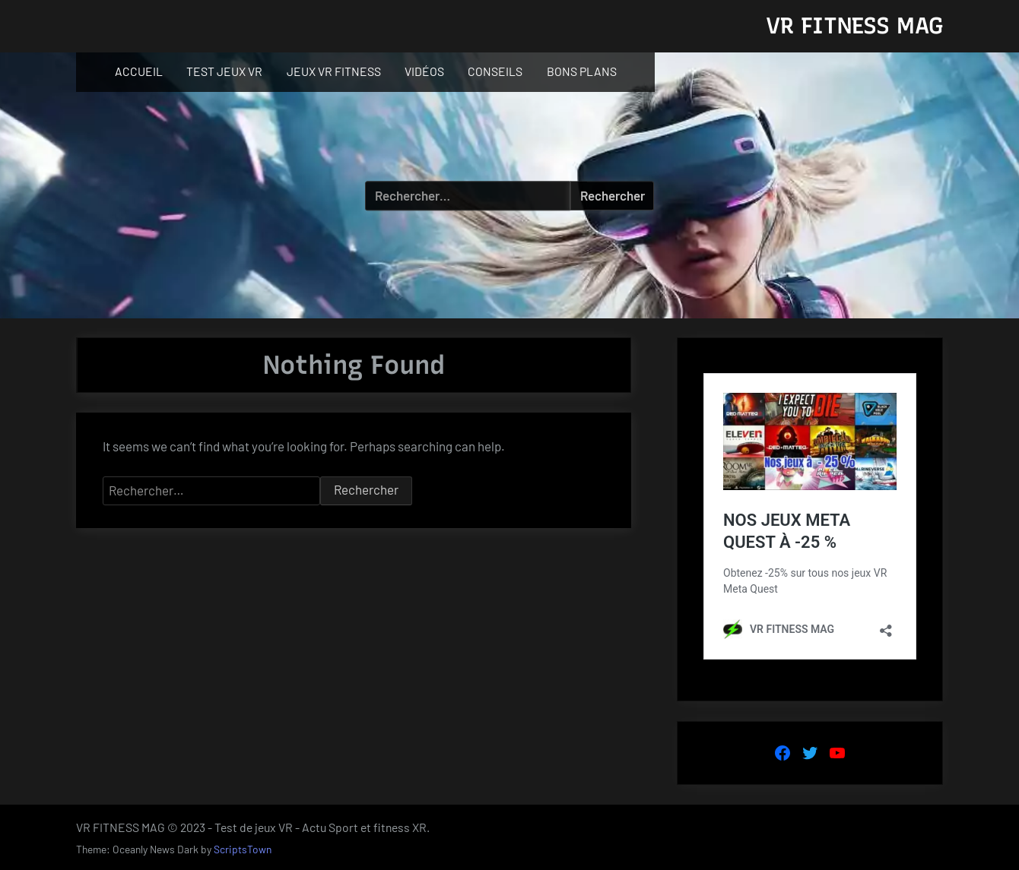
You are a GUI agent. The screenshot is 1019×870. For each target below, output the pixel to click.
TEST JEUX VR (224, 71)
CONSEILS (495, 71)
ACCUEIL (139, 71)
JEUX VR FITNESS (334, 71)
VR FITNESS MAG (854, 25)
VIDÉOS (424, 71)
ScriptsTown (242, 849)
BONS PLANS (582, 71)
